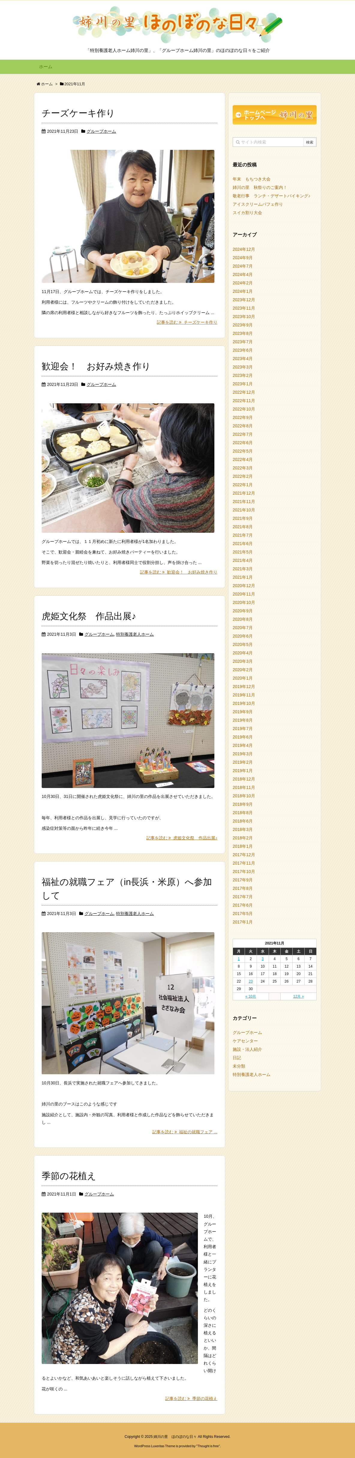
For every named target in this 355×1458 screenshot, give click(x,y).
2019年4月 (243, 745)
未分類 (239, 1066)
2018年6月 (243, 821)
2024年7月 (243, 266)
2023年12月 (244, 299)
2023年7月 (243, 341)
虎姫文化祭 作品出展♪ (89, 615)
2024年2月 (243, 282)
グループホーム (101, 131)
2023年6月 (243, 350)
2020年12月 (244, 585)
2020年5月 (243, 644)
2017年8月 (243, 888)
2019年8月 (243, 720)
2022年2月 (243, 476)
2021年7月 (243, 535)
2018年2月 (243, 837)
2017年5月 (243, 913)
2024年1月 (243, 291)
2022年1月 (243, 484)
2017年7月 (243, 896)
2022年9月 (243, 417)
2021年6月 (243, 543)
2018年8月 (243, 812)
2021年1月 (243, 577)
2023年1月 (243, 383)
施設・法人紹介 (247, 1049)
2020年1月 (243, 678)
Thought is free (208, 1444)
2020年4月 (243, 652)
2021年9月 (243, 518)
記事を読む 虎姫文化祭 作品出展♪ (181, 836)
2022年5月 (243, 451)
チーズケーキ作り (78, 113)
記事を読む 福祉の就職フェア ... (184, 1130)
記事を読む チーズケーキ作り (187, 322)
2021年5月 (243, 552)
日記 (237, 1057)
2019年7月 (243, 728)
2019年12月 (244, 686)
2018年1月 (243, 846)
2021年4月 (243, 560)
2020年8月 (243, 619)
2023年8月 (243, 333)
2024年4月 (243, 274)
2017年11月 (244, 863)
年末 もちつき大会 (251, 179)
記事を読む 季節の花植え (191, 1396)
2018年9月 (243, 804)
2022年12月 (244, 392)
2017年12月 (244, 854)
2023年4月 (243, 358)
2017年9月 (243, 880)
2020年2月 (243, 669)
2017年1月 (243, 922)
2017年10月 (244, 871)
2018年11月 (244, 787)
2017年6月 (243, 905)
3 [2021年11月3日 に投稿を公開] (263, 959)
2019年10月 (244, 703)
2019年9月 (243, 711)
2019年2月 (243, 762)
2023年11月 (244, 308)
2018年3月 (243, 829)
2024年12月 (244, 249)
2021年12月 (244, 493)
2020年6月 (243, 636)
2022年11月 (244, 400)
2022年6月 (243, 442)
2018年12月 (244, 779)
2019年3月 (243, 753)
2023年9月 (243, 325)
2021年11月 (244, 501)
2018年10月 (244, 795)
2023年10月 (244, 316)
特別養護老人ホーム (135, 633)
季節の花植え (69, 1174)
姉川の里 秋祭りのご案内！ (260, 187)
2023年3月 (243, 367)
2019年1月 (243, 770)
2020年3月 (243, 661)
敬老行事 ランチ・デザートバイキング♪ (271, 195)
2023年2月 (243, 375)
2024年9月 (243, 257)
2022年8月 (243, 425)
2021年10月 (244, 510)
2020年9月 (243, 610)
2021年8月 (243, 526)
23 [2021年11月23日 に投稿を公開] (251, 981)
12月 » (298, 996)
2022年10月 (244, 409)
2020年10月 (244, 602)
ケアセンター (245, 1040)
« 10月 (251, 996)
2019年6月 (243, 737)
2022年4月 (243, 459)
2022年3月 (243, 467)
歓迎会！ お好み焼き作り (96, 366)
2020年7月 (243, 627)
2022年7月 (243, 434)
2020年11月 (244, 594)
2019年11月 (244, 695)
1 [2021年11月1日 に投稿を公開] (239, 959)
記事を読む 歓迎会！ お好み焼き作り (178, 571)
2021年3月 (243, 568)
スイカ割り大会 (247, 212)
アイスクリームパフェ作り (258, 204)
